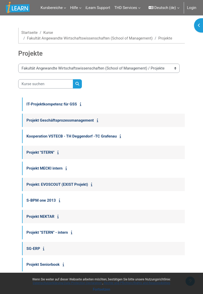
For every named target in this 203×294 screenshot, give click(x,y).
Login (192, 7)
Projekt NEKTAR (40, 216)
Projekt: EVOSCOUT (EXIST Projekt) (57, 184)
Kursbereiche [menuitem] (52, 7)
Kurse (48, 32)
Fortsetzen (101, 289)
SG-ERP (33, 248)
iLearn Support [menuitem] (97, 7)
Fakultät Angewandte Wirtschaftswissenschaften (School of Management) (90, 38)
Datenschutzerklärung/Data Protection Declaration (67, 283)
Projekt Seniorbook (43, 264)
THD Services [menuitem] (125, 7)
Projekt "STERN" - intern (47, 232)
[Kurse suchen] (45, 84)
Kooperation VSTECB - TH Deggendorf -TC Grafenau (71, 136)
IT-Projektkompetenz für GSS (51, 104)
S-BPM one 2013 (41, 200)
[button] (164, 7)
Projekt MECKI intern (44, 168)
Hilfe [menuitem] (74, 7)
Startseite (29, 32)
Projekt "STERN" (40, 152)
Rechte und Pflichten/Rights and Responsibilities (137, 283)
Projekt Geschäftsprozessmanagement (60, 120)
